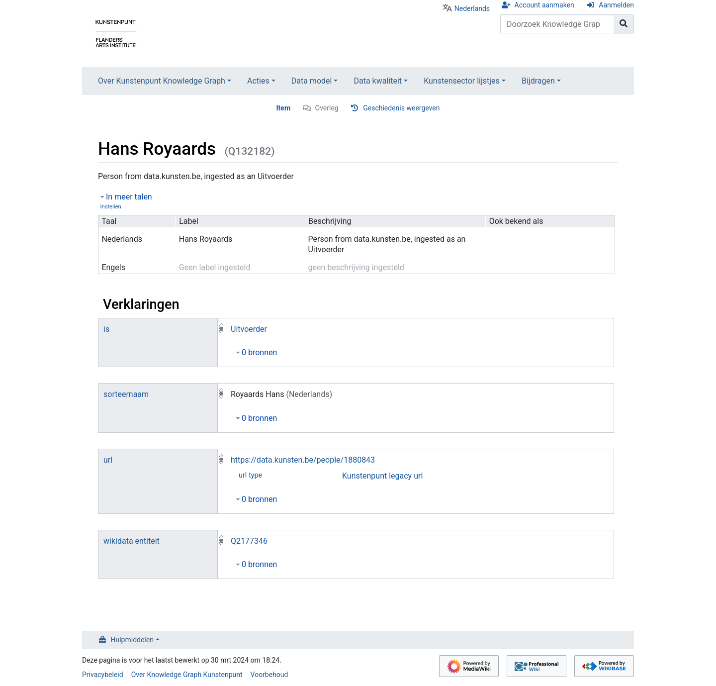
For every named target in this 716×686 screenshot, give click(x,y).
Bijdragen (538, 81)
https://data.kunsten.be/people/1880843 (303, 460)
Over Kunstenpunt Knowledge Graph (161, 81)
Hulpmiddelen (132, 640)
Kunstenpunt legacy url (382, 476)
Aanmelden (616, 5)
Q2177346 (249, 541)
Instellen (110, 206)
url (107, 460)
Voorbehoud (269, 675)
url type (250, 475)
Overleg (327, 108)
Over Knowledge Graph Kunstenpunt (187, 675)
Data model (311, 81)
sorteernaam (126, 394)
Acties (258, 81)
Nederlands (472, 8)
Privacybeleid (102, 675)
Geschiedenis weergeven (401, 108)
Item (283, 108)
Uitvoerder (249, 329)
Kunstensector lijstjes (462, 81)
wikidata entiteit (131, 541)
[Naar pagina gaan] (624, 23)
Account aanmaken (544, 5)
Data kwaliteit (378, 81)
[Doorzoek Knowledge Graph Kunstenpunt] (557, 23)
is (106, 329)
